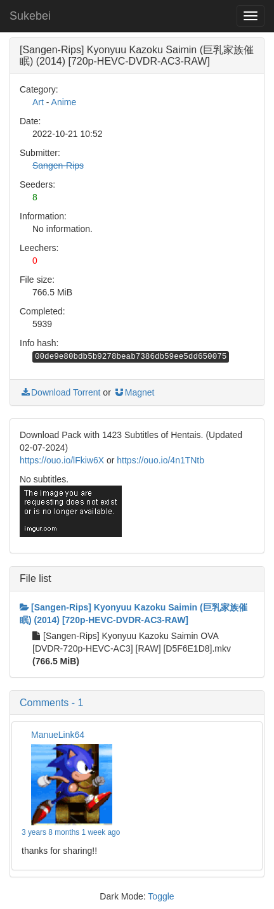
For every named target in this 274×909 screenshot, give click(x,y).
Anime (64, 102)
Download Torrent (60, 392)
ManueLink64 (57, 735)
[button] (137, 703)
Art (38, 102)
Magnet (134, 392)
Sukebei (30, 16)
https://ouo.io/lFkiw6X (62, 460)
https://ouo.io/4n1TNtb (160, 460)
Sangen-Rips (58, 165)
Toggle (161, 896)
